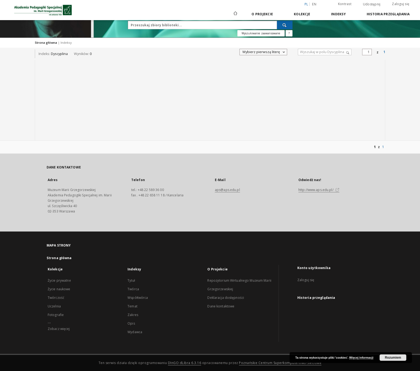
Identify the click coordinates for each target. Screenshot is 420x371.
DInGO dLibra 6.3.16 (184, 363)
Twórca (133, 289)
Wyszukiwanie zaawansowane (261, 33)
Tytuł (131, 280)
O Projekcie (262, 14)
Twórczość (56, 297)
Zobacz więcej (59, 328)
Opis (131, 323)
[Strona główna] (235, 14)
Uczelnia (54, 306)
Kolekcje (302, 14)
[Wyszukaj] (284, 25)
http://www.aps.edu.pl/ (318, 190)
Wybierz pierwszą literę (264, 52)
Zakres (133, 315)
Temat (132, 306)
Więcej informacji (361, 357)
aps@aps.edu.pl (227, 190)
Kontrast (344, 4)
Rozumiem (393, 357)
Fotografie (56, 315)
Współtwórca (138, 297)
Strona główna (46, 43)
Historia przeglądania (388, 14)
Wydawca (135, 332)
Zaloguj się (400, 4)
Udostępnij (372, 4)
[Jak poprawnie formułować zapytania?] (289, 33)
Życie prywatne (59, 280)
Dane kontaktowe (220, 306)
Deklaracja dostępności (225, 297)
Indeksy (338, 14)
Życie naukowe (59, 289)
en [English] (314, 4)
